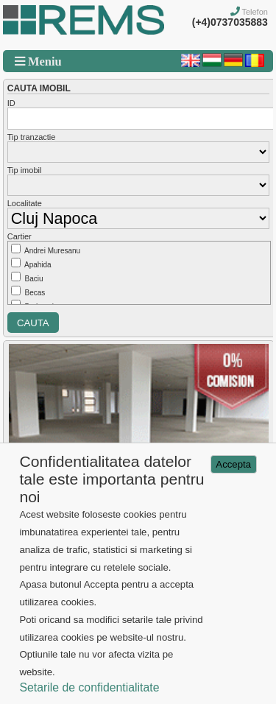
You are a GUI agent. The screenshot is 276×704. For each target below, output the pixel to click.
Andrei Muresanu (52, 251)
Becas (35, 293)
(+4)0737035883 (230, 22)
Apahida (38, 265)
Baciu (34, 279)
